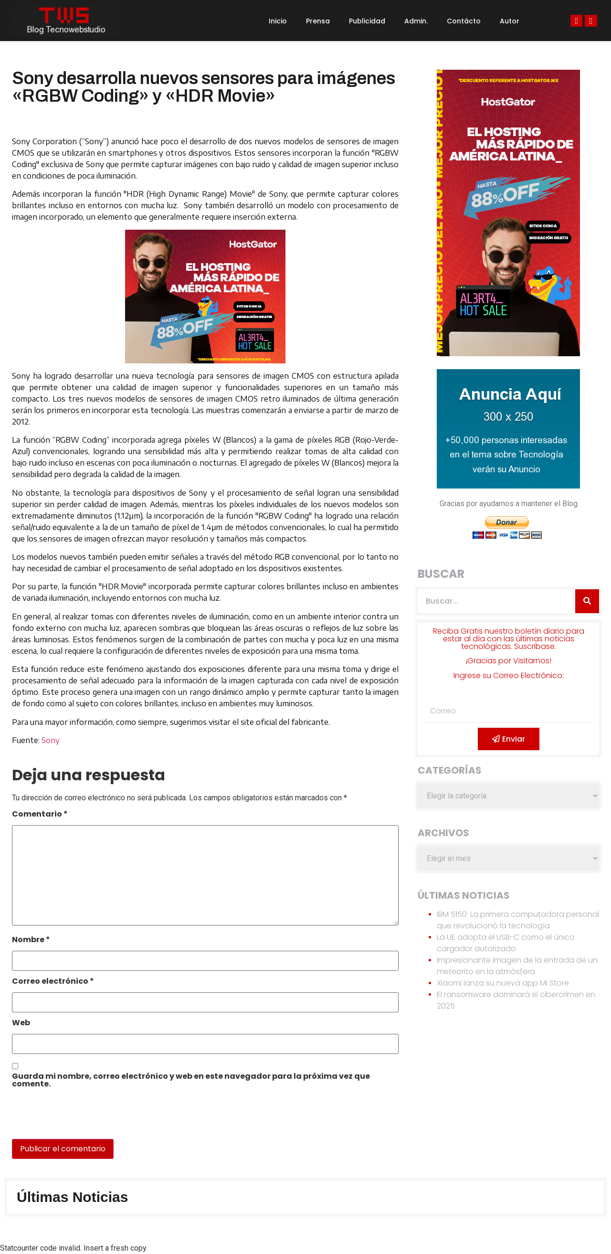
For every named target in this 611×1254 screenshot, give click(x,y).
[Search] (587, 601)
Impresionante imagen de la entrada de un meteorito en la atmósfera (517, 966)
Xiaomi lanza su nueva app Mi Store (503, 983)
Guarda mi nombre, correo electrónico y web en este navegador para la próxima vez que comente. (191, 1081)
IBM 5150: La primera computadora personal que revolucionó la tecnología (518, 920)
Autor (509, 21)
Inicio (278, 21)
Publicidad (367, 21)
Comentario (40, 814)
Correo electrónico (53, 982)
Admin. (416, 21)
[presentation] (77, 1118)
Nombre (31, 940)
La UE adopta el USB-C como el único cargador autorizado (506, 943)
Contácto (464, 21)
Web (21, 1023)
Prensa (318, 21)
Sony (51, 740)
